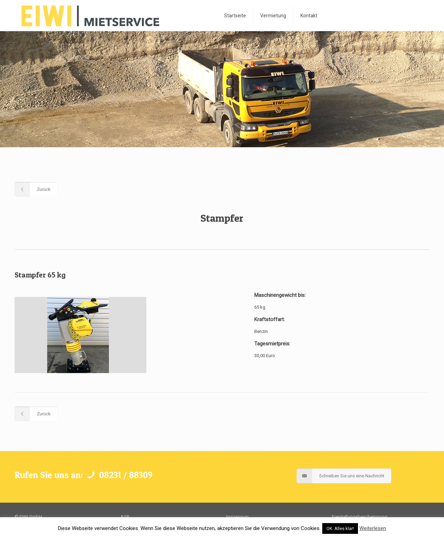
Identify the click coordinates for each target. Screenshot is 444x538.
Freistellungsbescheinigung (359, 516)
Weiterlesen (372, 528)
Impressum (237, 516)
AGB (124, 516)
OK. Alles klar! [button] (340, 528)
